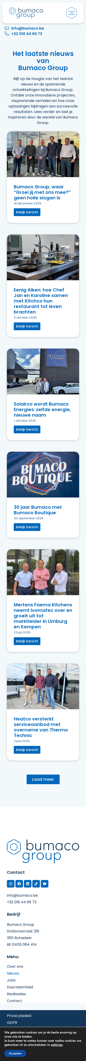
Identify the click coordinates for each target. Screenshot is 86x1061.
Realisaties (16, 994)
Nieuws (13, 973)
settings (57, 1045)
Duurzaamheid (20, 987)
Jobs (11, 980)
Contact (14, 1001)
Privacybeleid (19, 1016)
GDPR (12, 1022)
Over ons (15, 966)
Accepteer (15, 1053)
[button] (27, 212)
